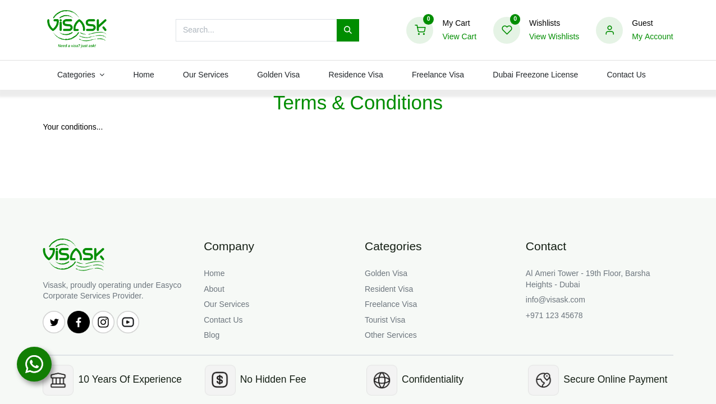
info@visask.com (555, 300)
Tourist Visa (385, 320)
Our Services (226, 304)
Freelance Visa (391, 304)
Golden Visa (386, 273)
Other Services (391, 335)
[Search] (348, 30)
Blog (211, 335)
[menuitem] (144, 75)
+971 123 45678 (554, 316)
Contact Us (223, 320)
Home (214, 273)
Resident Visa (389, 289)
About (214, 289)
